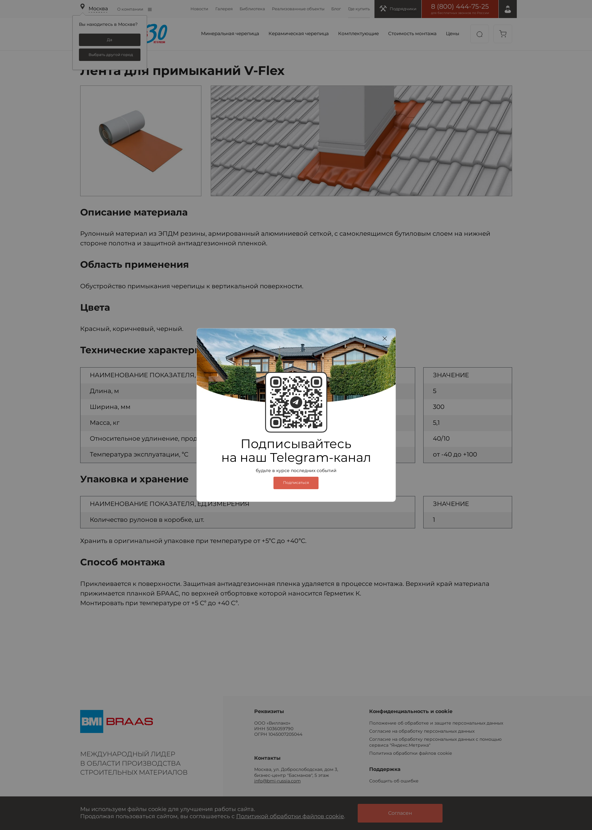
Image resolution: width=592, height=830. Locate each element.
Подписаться (296, 483)
